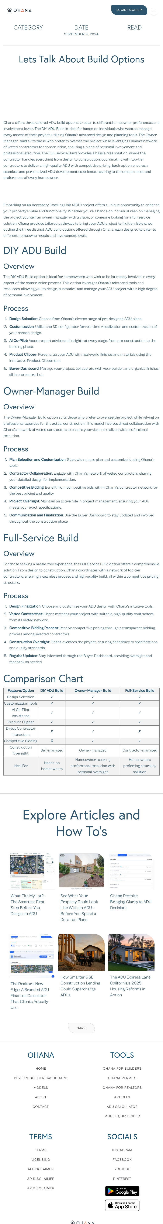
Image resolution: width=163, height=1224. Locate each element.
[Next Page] (81, 1028)
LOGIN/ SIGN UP (129, 10)
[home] (18, 10)
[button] (154, 10)
